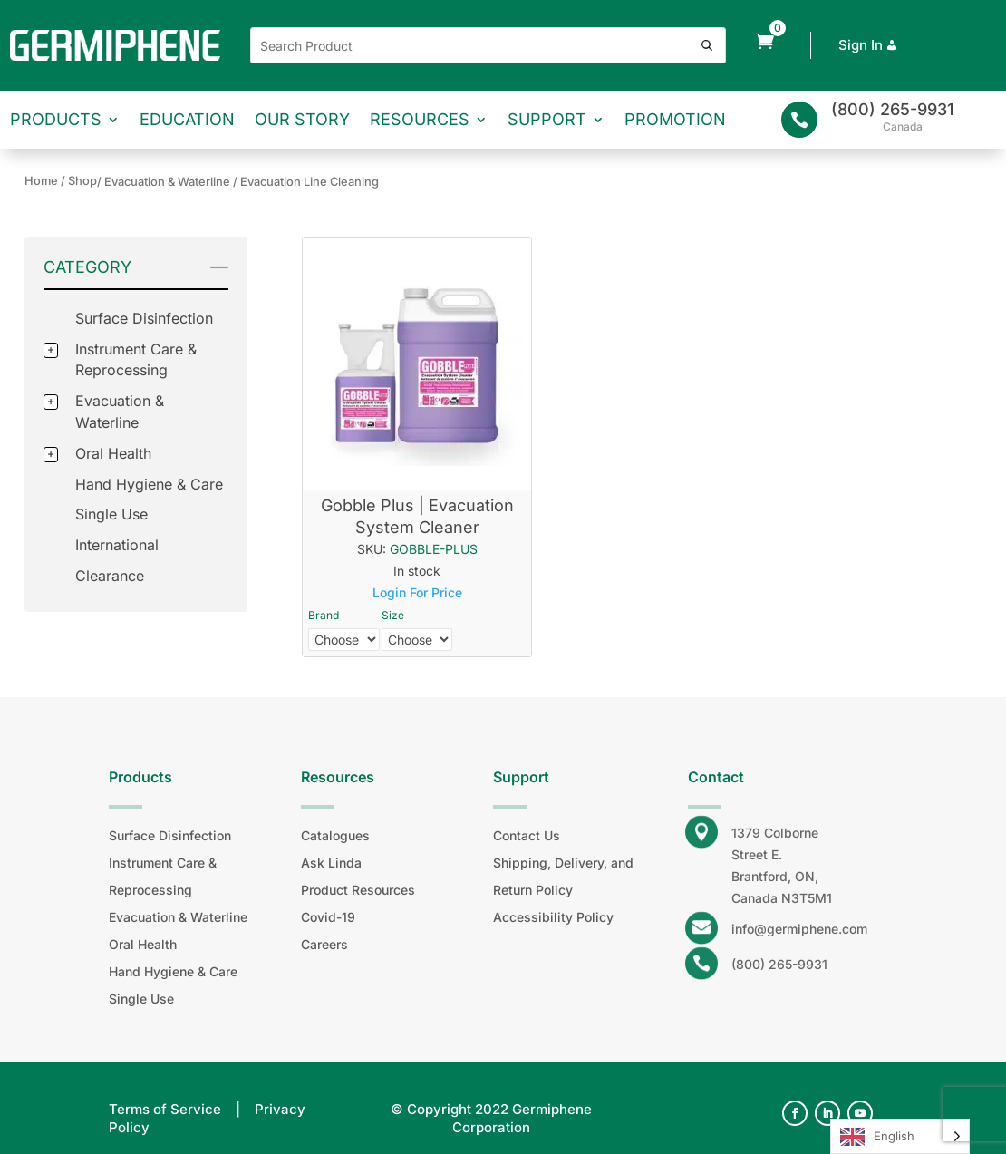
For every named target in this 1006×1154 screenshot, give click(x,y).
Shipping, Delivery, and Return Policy (563, 876)
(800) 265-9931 (892, 109)
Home (41, 181)
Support (547, 119)
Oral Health (113, 453)
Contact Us (526, 835)
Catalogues (335, 835)
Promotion (675, 119)
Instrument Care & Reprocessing (163, 876)
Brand (323, 615)
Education (187, 119)
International (117, 545)
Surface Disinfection (144, 318)
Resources (419, 119)
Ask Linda (331, 862)
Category (87, 266)
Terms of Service (165, 1109)
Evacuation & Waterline (178, 917)
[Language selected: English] (900, 1136)
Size (393, 615)
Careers (324, 944)
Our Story (302, 119)
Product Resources (358, 889)
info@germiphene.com (799, 928)
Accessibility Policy (553, 917)
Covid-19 (328, 917)
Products (56, 119)
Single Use (111, 514)
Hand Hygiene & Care (149, 484)
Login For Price (417, 592)
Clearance (109, 576)
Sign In (869, 44)
